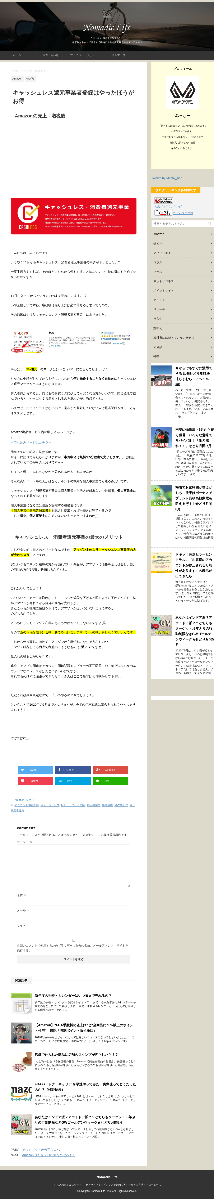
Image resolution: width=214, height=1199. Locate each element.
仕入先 (157, 318)
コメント (24, 842)
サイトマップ (117, 55)
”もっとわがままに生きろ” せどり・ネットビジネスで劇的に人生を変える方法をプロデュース (107, 1184)
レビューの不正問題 (73, 805)
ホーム (17, 55)
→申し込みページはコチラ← (31, 442)
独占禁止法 (121, 805)
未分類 (157, 347)
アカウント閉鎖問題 (26, 805)
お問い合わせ (50, 55)
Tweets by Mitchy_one (166, 178)
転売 (156, 356)
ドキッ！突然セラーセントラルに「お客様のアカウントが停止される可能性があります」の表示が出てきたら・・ (193, 565)
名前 (22, 895)
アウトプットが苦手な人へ (41, 1149)
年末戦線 (107, 805)
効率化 (157, 328)
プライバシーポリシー (83, 55)
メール (23, 910)
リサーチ (159, 309)
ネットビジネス (163, 281)
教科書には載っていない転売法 (173, 337)
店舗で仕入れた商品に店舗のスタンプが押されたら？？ (76, 1054)
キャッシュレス (50, 805)
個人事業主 (94, 805)
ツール (157, 271)
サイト (21, 925)
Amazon (19, 799)
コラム (157, 262)
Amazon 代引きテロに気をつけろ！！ (48, 1155)
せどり (30, 799)
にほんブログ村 (173, 213)
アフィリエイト (163, 253)
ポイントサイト (163, 290)
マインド (159, 300)
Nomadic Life (107, 1177)
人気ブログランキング (168, 206)
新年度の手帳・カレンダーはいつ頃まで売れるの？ (73, 995)
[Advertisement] (73, 155)
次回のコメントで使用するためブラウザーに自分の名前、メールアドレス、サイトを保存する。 (72, 948)
